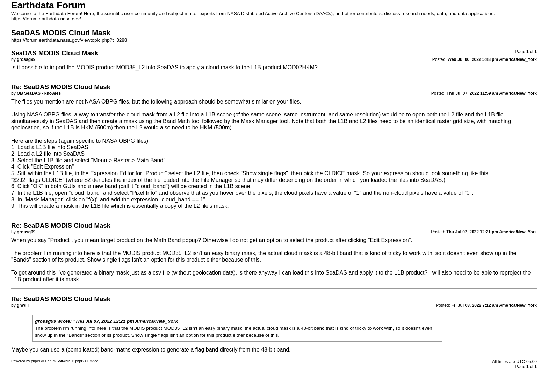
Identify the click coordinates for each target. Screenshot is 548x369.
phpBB (36, 361)
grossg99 (45, 321)
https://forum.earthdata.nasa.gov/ (46, 18)
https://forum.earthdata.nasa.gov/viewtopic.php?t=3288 (69, 40)
